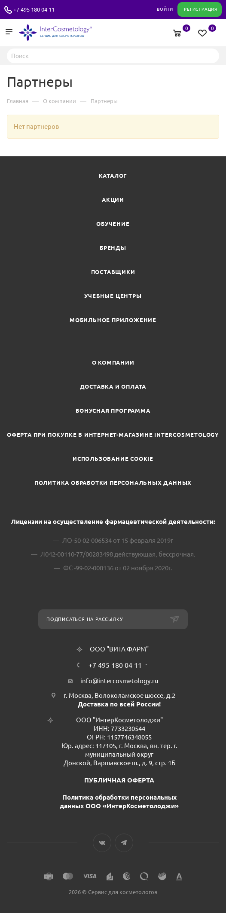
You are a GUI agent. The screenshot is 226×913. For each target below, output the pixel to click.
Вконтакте (102, 843)
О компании (113, 362)
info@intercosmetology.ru (119, 681)
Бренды (113, 248)
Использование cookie (113, 459)
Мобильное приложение (113, 320)
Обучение (112, 224)
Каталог (113, 176)
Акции (113, 200)
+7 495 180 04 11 (34, 9)
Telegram (124, 843)
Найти (210, 55)
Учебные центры (112, 296)
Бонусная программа (113, 411)
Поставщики (113, 272)
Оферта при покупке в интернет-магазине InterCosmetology (113, 435)
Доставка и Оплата (113, 386)
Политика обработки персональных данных (113, 483)
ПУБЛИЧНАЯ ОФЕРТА (119, 780)
